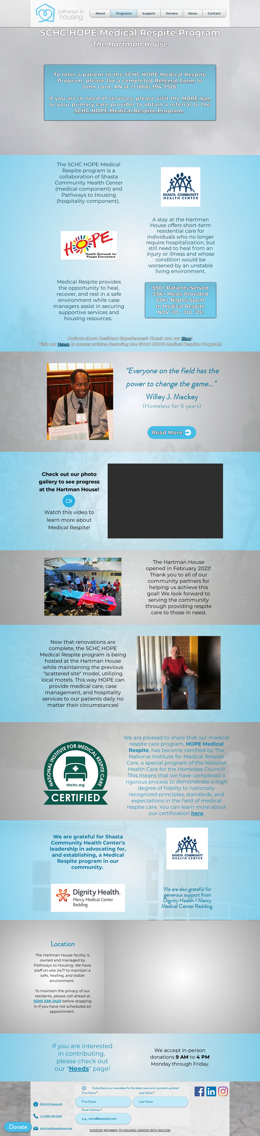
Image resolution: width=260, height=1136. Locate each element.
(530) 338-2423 (47, 1001)
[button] (165, 501)
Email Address (91, 1109)
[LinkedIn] (211, 1091)
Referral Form (175, 80)
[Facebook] (199, 1091)
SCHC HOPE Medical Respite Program (128, 110)
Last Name (146, 1093)
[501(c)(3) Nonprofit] (53, 1104)
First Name (89, 1093)
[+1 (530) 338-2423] (53, 1116)
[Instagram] (223, 1091)
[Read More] (171, 432)
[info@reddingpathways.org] (53, 1128)
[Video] (69, 501)
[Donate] (18, 1127)
